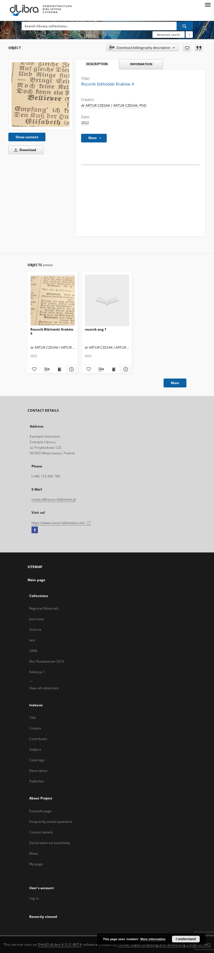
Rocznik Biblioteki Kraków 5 (51, 331)
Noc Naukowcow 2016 (46, 661)
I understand (186, 939)
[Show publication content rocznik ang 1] (113, 369)
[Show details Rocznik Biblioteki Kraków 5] (71, 369)
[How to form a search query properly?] (189, 34)
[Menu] (208, 4)
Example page (40, 811)
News (33, 853)
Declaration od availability (49, 842)
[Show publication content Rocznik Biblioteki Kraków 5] (59, 369)
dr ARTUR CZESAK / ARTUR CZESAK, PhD (113, 105)
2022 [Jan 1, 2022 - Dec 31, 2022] (85, 122)
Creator (35, 728)
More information (153, 939)
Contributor (38, 738)
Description (38, 770)
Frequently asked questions (50, 821)
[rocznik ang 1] (107, 300)
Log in (34, 898)
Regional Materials (44, 608)
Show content (27, 137)
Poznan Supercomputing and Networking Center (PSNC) (164, 944)
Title (32, 717)
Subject (35, 749)
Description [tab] (97, 64)
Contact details (41, 832)
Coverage (37, 760)
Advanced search (168, 35)
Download (24, 150)
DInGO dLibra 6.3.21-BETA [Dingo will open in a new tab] (60, 944)
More (175, 382)
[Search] (185, 25)
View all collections (44, 688)
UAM (33, 650)
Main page (36, 580)
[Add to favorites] (187, 47)
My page (36, 864)
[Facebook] (34, 530)
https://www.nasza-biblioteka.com (61, 522)
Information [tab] (141, 64)
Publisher (36, 781)
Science (35, 629)
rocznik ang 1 (95, 329)
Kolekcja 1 (37, 672)
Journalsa (36, 619)
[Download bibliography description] (46, 369)
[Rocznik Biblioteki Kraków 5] (53, 300)
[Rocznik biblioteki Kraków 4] (40, 94)
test (32, 640)
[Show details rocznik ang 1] (125, 369)
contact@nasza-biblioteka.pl (53, 499)
